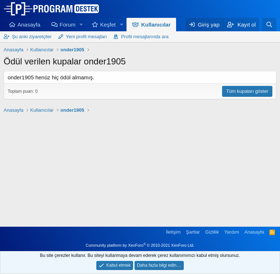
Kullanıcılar (156, 24)
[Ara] (269, 24)
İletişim (173, 232)
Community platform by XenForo (140, 245)
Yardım (231, 232)
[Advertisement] (140, 167)
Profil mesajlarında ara (144, 36)
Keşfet (108, 24)
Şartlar (193, 232)
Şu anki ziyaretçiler (32, 36)
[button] (81, 24)
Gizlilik (212, 232)
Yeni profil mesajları (86, 36)
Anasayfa (29, 24)
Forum (67, 24)
